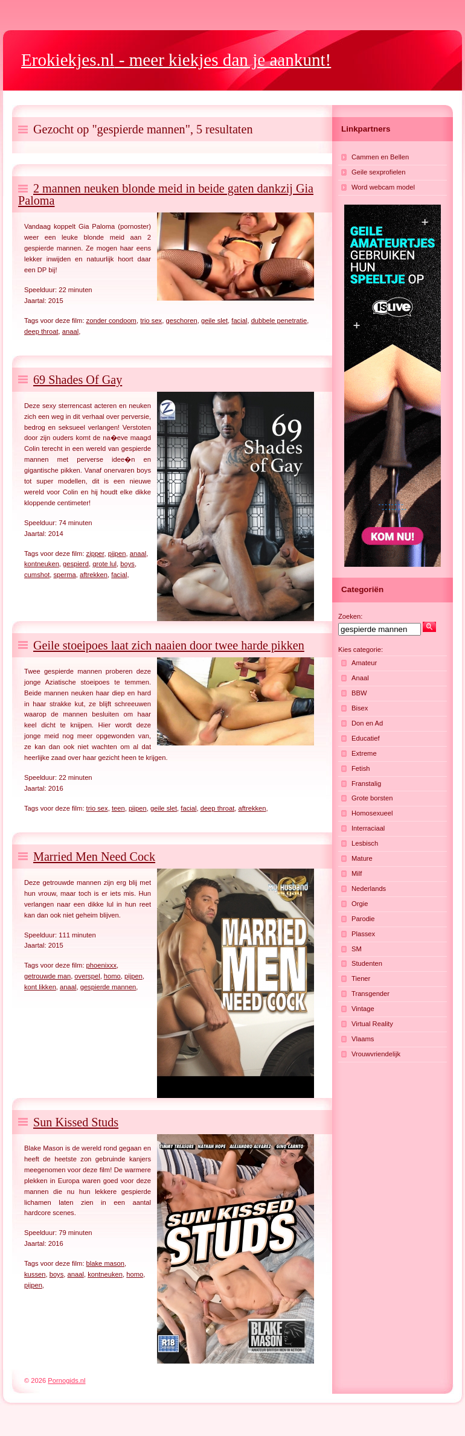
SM (356, 949)
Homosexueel (372, 813)
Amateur (364, 662)
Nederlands (368, 888)
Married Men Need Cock (94, 856)
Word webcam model (383, 187)
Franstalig (366, 783)
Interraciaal (368, 828)
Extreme (364, 753)
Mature (362, 858)
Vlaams (362, 1038)
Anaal (360, 677)
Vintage (362, 1008)
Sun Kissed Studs (75, 1122)
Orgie (359, 903)
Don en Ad (367, 723)
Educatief (365, 738)
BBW (359, 693)
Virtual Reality (372, 1023)
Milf (356, 873)
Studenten (366, 963)
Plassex (363, 933)
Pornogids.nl (66, 1380)
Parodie (363, 918)
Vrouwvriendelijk (375, 1054)
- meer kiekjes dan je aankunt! (176, 59)
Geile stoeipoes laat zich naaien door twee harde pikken (168, 645)
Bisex (359, 708)
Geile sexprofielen (378, 172)
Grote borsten (372, 798)
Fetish (360, 768)
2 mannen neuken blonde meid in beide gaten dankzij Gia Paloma (165, 194)
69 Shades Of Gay (77, 379)
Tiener (360, 978)
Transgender (370, 993)
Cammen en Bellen (380, 157)
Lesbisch (364, 843)
